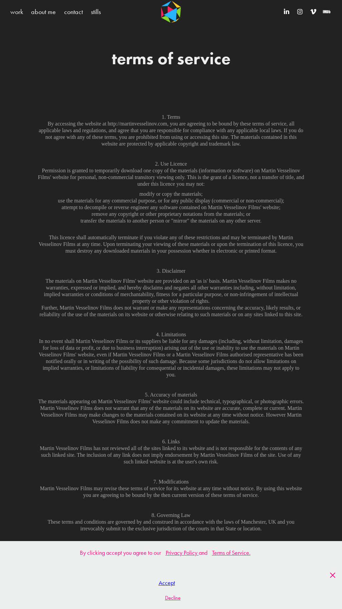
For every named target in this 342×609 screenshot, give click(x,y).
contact (73, 12)
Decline (173, 598)
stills (96, 12)
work (16, 12)
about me (43, 12)
